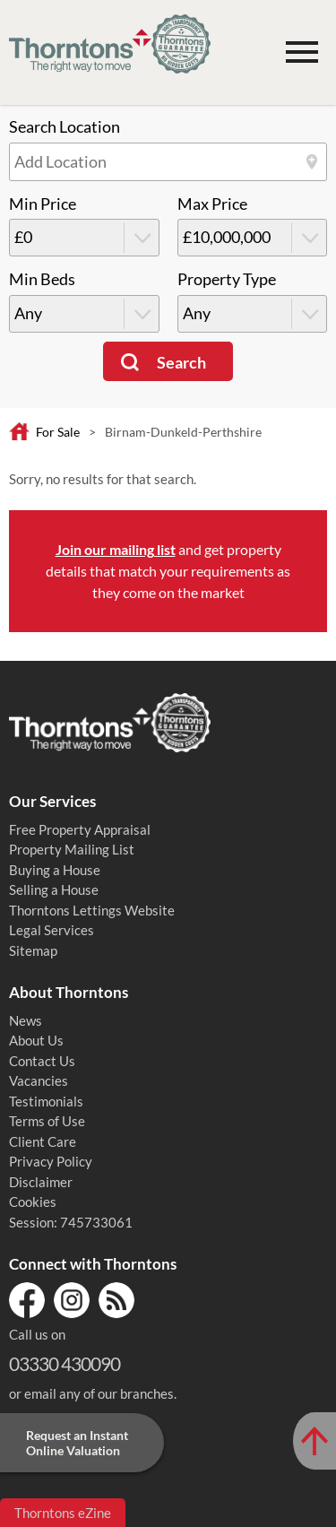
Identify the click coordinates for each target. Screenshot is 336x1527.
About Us (36, 1040)
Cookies (32, 1201)
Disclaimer (41, 1182)
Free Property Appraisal (80, 829)
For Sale (58, 431)
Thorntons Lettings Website (92, 910)
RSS (116, 1300)
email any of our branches (99, 1393)
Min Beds (42, 279)
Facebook (27, 1300)
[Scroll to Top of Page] (314, 1441)
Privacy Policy (50, 1161)
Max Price (212, 204)
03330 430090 (64, 1363)
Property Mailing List (71, 849)
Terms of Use (47, 1121)
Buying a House (54, 870)
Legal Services (51, 930)
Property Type (226, 279)
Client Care (42, 1141)
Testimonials (46, 1101)
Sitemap (33, 950)
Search (181, 362)
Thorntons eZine (62, 1513)
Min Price (42, 204)
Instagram (72, 1300)
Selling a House (54, 889)
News (25, 1020)
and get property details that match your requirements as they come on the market (168, 571)
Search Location (64, 126)
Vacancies (38, 1080)
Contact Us (42, 1061)
